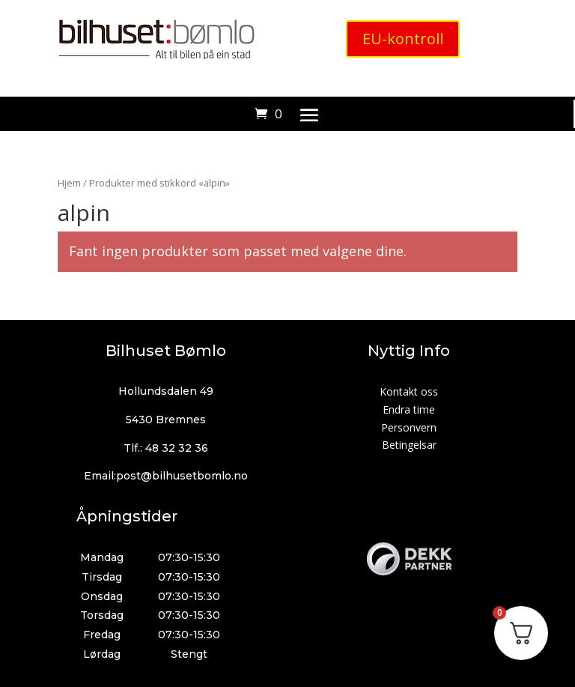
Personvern (408, 427)
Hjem (69, 183)
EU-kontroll (402, 38)
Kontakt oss (409, 391)
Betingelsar (409, 445)
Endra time (409, 409)
